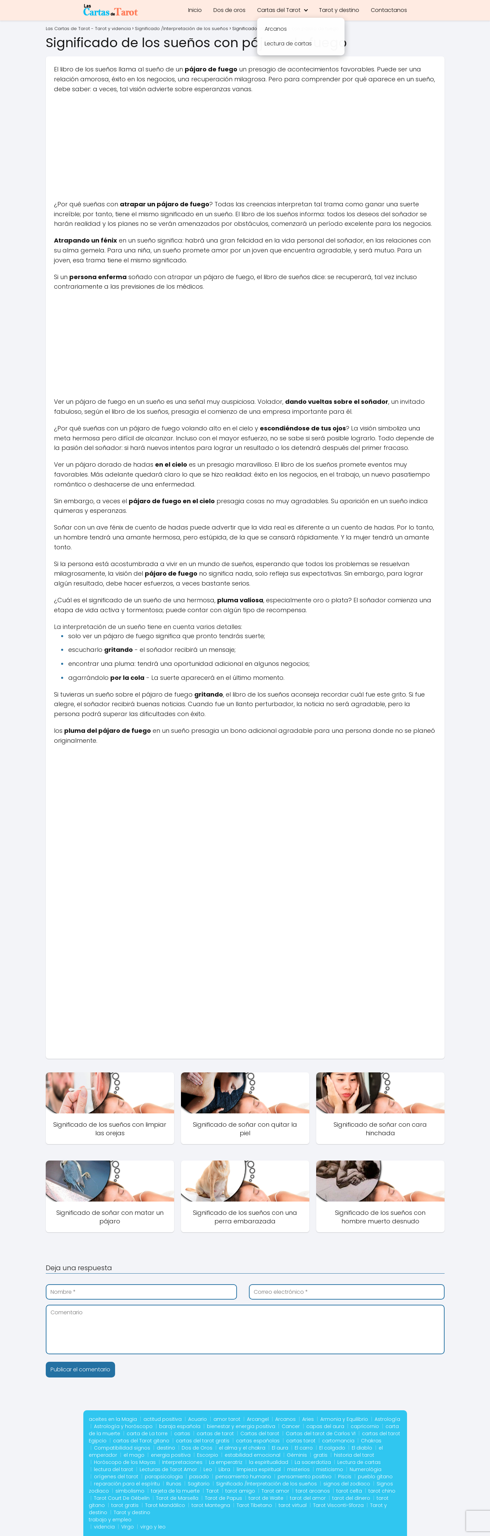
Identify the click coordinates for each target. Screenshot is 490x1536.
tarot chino (381, 1490)
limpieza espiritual (259, 1469)
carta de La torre (147, 1433)
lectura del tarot (113, 1469)
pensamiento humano (243, 1476)
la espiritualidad (268, 1462)
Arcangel (258, 1419)
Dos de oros (229, 10)
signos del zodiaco (346, 1483)
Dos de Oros (197, 1447)
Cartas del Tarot (278, 10)
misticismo (329, 1469)
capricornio (365, 1426)
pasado (199, 1476)
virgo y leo (153, 1526)
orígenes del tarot (116, 1476)
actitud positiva (162, 1419)
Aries (308, 1419)
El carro (304, 1447)
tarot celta (349, 1490)
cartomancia (338, 1440)
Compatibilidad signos (122, 1447)
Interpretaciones (182, 1462)
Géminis (297, 1455)
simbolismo (129, 1490)
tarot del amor (308, 1498)
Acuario (197, 1419)
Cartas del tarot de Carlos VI (320, 1433)
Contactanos (389, 10)
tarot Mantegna (211, 1505)
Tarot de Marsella (177, 1498)
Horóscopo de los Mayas (125, 1462)
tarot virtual (293, 1505)
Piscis (344, 1476)
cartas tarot (301, 1440)
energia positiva (171, 1455)
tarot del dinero (351, 1498)
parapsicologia (164, 1476)
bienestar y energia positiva (241, 1426)
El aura (280, 1447)
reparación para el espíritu (127, 1483)
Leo (208, 1469)
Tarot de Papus (223, 1498)
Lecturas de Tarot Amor (168, 1469)
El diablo (362, 1447)
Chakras (371, 1440)
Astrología (387, 1419)
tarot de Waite (266, 1498)
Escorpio (207, 1455)
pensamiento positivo (305, 1476)
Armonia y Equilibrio (344, 1419)
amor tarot (226, 1419)
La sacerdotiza (313, 1462)
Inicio (195, 10)
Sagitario (199, 1483)
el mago (134, 1455)
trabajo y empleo (110, 1519)
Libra (224, 1469)
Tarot (212, 1490)
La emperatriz (225, 1462)
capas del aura (325, 1426)
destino (166, 1447)
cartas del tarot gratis (202, 1440)
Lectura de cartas (359, 1462)
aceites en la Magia (113, 1419)
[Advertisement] (245, 149)
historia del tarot (354, 1455)
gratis (320, 1455)
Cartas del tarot (259, 1433)
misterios (298, 1469)
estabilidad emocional (252, 1455)
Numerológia (365, 1469)
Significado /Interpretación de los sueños (266, 1483)
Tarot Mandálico (165, 1505)
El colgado (332, 1447)
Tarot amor (275, 1490)
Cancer (291, 1426)
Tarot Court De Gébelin (122, 1498)
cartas (182, 1433)
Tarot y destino (339, 10)
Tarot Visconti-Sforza (338, 1505)
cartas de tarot (215, 1433)
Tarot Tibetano (254, 1505)
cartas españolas (258, 1440)
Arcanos (285, 1419)
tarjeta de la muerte (175, 1490)
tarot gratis (125, 1505)
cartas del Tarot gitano (141, 1440)
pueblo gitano (375, 1476)
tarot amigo (240, 1490)
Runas (173, 1483)
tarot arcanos (313, 1490)
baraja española (179, 1426)
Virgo (127, 1526)
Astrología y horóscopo (123, 1426)
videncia (104, 1526)
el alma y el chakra (242, 1447)
